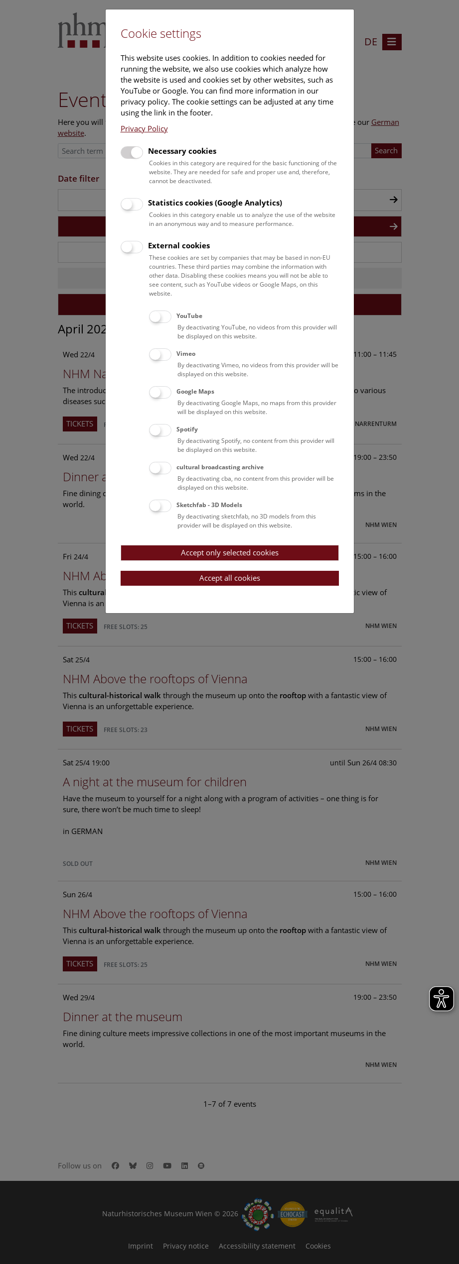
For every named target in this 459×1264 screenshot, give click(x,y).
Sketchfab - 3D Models (209, 505)
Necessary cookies (182, 151)
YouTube (189, 316)
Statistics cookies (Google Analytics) (215, 203)
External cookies (179, 245)
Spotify (187, 429)
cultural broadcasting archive (220, 467)
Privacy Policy (144, 128)
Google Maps (195, 391)
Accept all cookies (229, 578)
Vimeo (185, 353)
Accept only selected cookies (230, 552)
